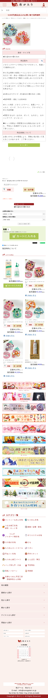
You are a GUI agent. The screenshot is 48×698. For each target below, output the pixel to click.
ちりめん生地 (33, 520)
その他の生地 (10, 542)
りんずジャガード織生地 (12, 535)
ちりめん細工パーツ (13, 559)
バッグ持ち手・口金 (13, 565)
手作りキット (33, 554)
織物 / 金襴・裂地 (34, 527)
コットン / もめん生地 (14, 520)
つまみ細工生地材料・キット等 (11, 527)
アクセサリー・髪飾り (21, 18)
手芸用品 (31, 565)
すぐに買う (24, 145)
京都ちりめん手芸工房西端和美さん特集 (14, 578)
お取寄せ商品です (8, 211)
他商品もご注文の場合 (9, 216)
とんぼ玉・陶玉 (34, 559)
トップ (3, 18)
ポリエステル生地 (35, 535)
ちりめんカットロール (14, 548)
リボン (30, 548)
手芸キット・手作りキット (11, 18)
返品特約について (9, 248)
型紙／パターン (11, 571)
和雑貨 (30, 571)
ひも (29, 542)
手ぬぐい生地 (10, 554)
